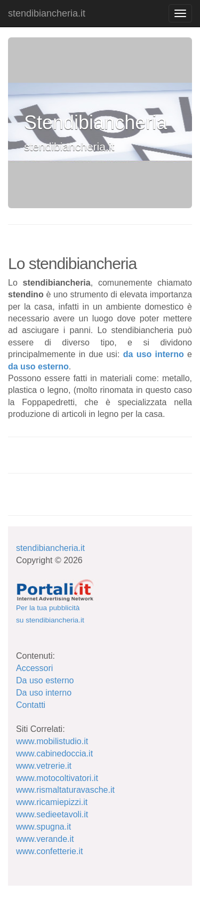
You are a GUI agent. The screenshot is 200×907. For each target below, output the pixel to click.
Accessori (34, 668)
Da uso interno (43, 692)
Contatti (30, 704)
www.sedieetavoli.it (52, 814)
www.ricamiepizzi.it (51, 802)
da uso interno (153, 354)
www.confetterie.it (49, 851)
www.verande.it (45, 838)
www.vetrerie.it (43, 765)
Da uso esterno (45, 680)
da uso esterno (38, 366)
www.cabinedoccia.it (54, 753)
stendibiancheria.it (46, 13)
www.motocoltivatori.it (57, 778)
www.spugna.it (43, 826)
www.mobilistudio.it (52, 741)
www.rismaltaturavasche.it (65, 789)
